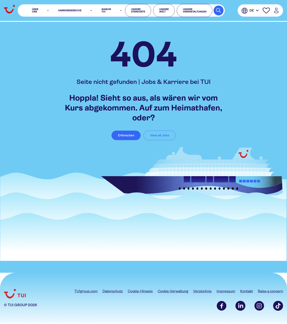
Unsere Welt (155, 11)
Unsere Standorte (124, 11)
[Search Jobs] (218, 11)
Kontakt (246, 291)
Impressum (226, 291)
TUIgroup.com (86, 291)
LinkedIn (240, 306)
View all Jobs (159, 135)
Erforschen (126, 135)
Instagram (259, 306)
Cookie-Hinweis (140, 291)
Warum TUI (94, 11)
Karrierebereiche (66, 11)
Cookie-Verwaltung (173, 291)
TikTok (278, 306)
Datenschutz (113, 291)
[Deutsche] (250, 11)
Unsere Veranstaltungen (191, 11)
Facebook (222, 306)
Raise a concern (270, 291)
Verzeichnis (202, 291)
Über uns (39, 11)
